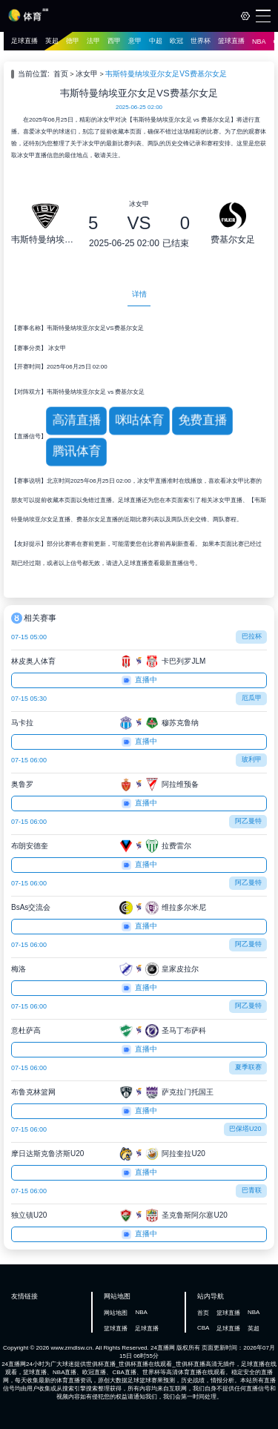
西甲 (114, 40)
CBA (203, 1327)
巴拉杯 (252, 636)
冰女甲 (87, 74)
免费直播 (203, 420)
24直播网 (162, 1347)
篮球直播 (231, 40)
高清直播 (77, 420)
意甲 (135, 40)
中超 (155, 40)
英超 (52, 40)
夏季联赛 (248, 1067)
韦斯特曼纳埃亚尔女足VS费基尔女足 (165, 74)
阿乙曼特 (248, 821)
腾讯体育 (77, 451)
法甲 (93, 40)
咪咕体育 (140, 420)
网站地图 (116, 1313)
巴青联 (252, 1190)
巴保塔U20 (245, 1128)
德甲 (72, 40)
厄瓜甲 (252, 698)
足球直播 (24, 40)
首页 (60, 74)
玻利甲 (252, 759)
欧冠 (176, 40)
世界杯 (201, 40)
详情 (139, 294)
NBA (259, 41)
